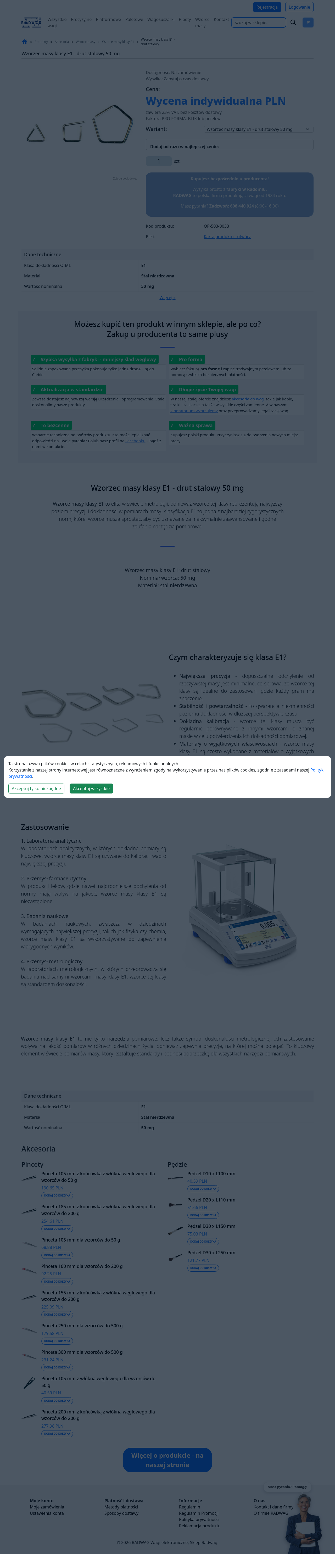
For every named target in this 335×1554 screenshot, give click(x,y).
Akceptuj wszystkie (91, 788)
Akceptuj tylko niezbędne (36, 788)
